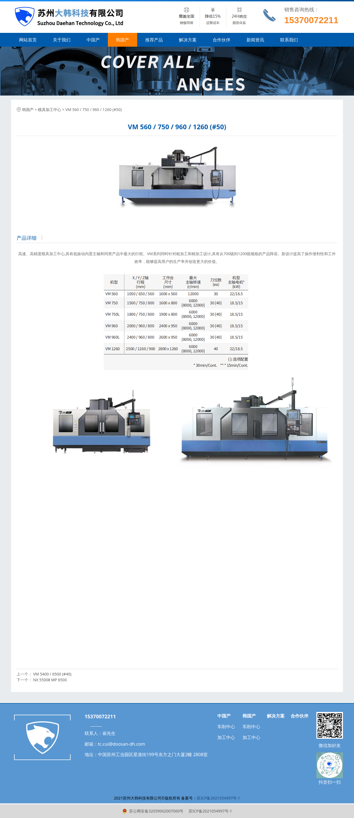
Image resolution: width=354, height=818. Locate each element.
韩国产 (122, 40)
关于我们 (62, 40)
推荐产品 (154, 40)
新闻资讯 (255, 40)
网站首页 (28, 40)
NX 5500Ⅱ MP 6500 (50, 679)
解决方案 (188, 40)
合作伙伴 (221, 40)
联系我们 (289, 40)
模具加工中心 (49, 109)
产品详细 (27, 237)
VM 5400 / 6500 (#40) (52, 674)
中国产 (93, 40)
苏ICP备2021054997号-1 (210, 811)
